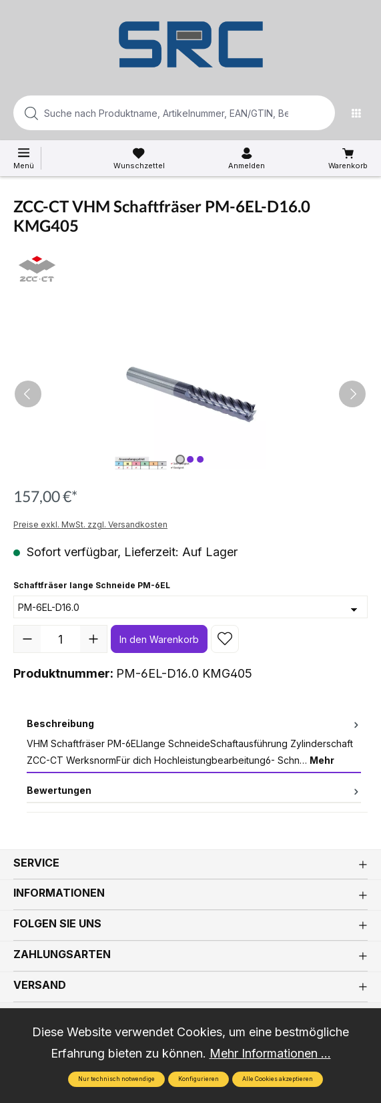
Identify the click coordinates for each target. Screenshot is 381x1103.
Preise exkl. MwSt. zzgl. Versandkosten (90, 524)
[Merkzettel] (139, 159)
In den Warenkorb (159, 639)
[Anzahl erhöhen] (93, 639)
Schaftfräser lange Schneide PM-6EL (91, 584)
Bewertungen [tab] (194, 790)
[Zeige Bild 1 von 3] (180, 459)
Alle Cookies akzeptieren (277, 1079)
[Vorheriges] (28, 394)
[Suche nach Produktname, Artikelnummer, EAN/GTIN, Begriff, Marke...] (153, 112)
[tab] (194, 743)
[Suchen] (321, 112)
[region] (190, 394)
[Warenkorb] (348, 159)
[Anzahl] (60, 639)
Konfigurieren (198, 1079)
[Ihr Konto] (246, 159)
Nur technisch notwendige (116, 1079)
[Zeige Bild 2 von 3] (190, 459)
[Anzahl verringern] (27, 639)
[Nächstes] (352, 394)
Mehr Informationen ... (270, 1053)
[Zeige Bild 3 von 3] (200, 459)
